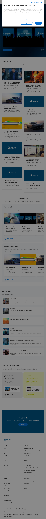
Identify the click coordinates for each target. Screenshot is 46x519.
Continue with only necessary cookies (35, 2)
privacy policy (27, 19)
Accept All (38, 23)
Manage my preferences (26, 23)
